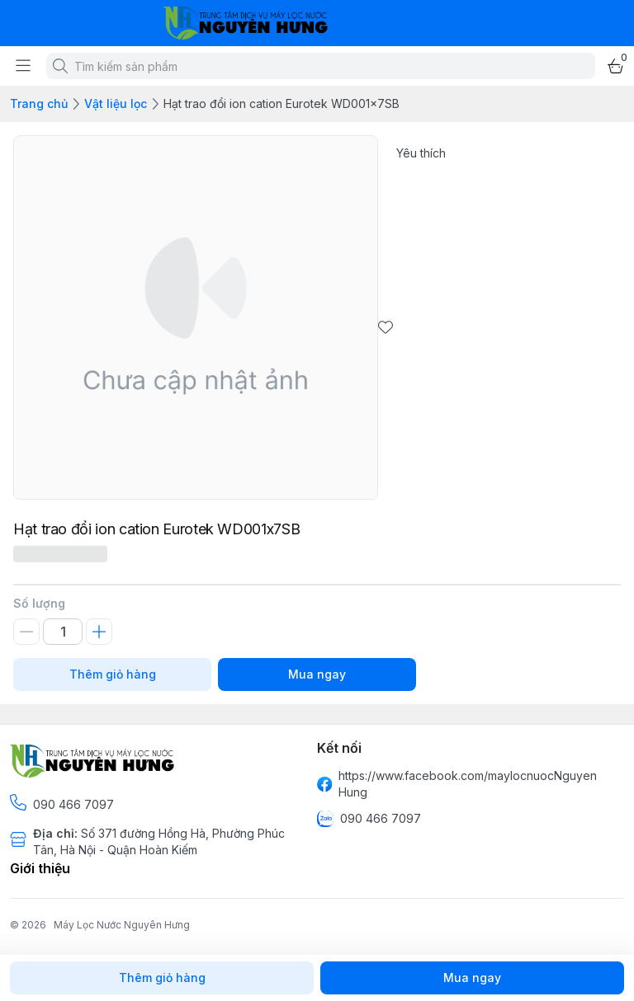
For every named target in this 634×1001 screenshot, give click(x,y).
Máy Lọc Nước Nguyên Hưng (122, 925)
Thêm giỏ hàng (112, 674)
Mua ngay (317, 674)
